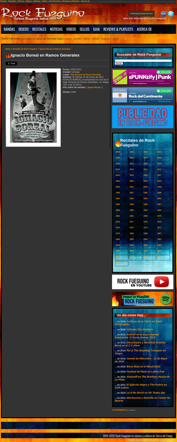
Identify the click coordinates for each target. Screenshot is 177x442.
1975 (159, 222)
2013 (132, 169)
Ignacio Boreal (94, 87)
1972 (145, 228)
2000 (145, 187)
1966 (118, 239)
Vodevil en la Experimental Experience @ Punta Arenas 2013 (137, 336)
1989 (132, 204)
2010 (118, 175)
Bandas (3, 1)
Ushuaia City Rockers (140, 329)
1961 (132, 245)
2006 (118, 181)
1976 (145, 222)
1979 (159, 216)
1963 (159, 239)
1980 (145, 216)
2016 (145, 164)
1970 (118, 233)
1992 (145, 199)
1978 (118, 222)
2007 (159, 175)
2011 (159, 169)
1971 (159, 228)
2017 (132, 164)
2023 (159, 152)
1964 (145, 239)
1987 (159, 204)
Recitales (12, 1)
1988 (145, 204)
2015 (159, 164)
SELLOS (85, 29)
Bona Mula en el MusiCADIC (144, 366)
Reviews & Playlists (70, 1)
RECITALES (39, 29)
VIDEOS (71, 29)
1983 (159, 210)
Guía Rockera (55, 1)
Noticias (36, 1)
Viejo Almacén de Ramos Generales (85, 75)
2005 (132, 181)
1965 (132, 239)
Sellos (44, 1)
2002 (118, 187)
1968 (145, 233)
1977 (132, 222)
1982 (118, 216)
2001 (132, 187)
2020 (145, 158)
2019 (159, 158)
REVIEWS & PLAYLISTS (118, 29)
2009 (132, 175)
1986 (118, 210)
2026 (118, 152)
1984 (145, 210)
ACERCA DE (144, 29)
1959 (159, 245)
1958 (118, 251)
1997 (132, 193)
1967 (159, 233)
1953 (132, 257)
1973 (132, 228)
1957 (132, 251)
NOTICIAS (56, 29)
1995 (159, 193)
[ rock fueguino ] (119, 410)
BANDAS (9, 29)
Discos (21, 1)
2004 (145, 181)
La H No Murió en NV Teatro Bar (146, 392)
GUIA (96, 29)
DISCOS (24, 29)
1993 (132, 199)
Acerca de (85, 1)
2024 (145, 152)
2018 (118, 164)
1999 (159, 187)
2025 (132, 152)
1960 (145, 245)
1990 (118, 204)
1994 (118, 199)
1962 (118, 245)
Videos (29, 1)
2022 (118, 158)
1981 (132, 216)
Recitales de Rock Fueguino (25, 49)
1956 (145, 251)
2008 (145, 175)
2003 (159, 181)
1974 (118, 228)
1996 (145, 193)
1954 (118, 257)
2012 (145, 169)
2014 (118, 169)
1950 (118, 263)
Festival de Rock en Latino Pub (145, 371)
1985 (132, 210)
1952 (145, 257)
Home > (9, 49)
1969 (132, 233)
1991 (159, 199)
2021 (132, 158)
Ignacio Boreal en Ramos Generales (55, 49)
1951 (159, 257)
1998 (118, 193)
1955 (159, 251)
